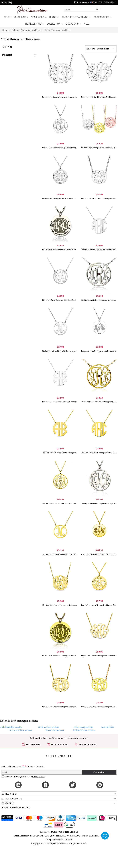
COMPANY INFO (9, 793)
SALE (7, 17)
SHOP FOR (21, 17)
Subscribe (99, 772)
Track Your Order (81, 2)
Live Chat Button (105, 836)
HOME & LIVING (34, 24)
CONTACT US (8, 803)
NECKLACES (38, 17)
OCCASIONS (73, 24)
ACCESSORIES (102, 17)
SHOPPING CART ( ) (107, 2)
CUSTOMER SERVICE (12, 798)
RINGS (53, 17)
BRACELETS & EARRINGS (75, 17)
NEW (87, 24)
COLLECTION (55, 24)
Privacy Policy (38, 776)
